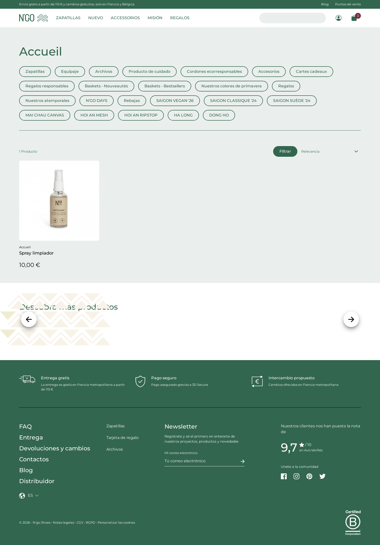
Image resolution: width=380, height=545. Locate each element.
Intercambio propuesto (292, 378)
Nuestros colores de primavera (231, 86)
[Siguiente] (351, 319)
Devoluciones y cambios (54, 448)
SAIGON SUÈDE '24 (291, 100)
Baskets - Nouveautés (106, 86)
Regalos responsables (46, 86)
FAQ (25, 426)
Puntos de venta (348, 4)
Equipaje (70, 71)
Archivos (103, 71)
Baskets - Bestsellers (164, 86)
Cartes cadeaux (311, 71)
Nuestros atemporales (47, 100)
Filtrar (285, 151)
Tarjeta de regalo (122, 437)
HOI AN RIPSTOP (141, 115)
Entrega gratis (55, 378)
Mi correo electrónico (181, 453)
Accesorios (268, 71)
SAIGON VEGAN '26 (175, 100)
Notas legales (63, 522)
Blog (325, 4)
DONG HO (219, 115)
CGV (80, 522)
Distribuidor (37, 481)
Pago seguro (163, 378)
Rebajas (132, 100)
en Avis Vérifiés (311, 450)
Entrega (31, 437)
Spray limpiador (36, 253)
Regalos (286, 86)
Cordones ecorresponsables (214, 71)
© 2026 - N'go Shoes (35, 522)
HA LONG (183, 115)
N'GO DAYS (96, 100)
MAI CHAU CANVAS (44, 115)
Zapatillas (35, 71)
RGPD (90, 522)
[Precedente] (29, 319)
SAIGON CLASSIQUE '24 (233, 100)
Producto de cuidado (149, 71)
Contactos (34, 459)
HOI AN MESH (94, 115)
